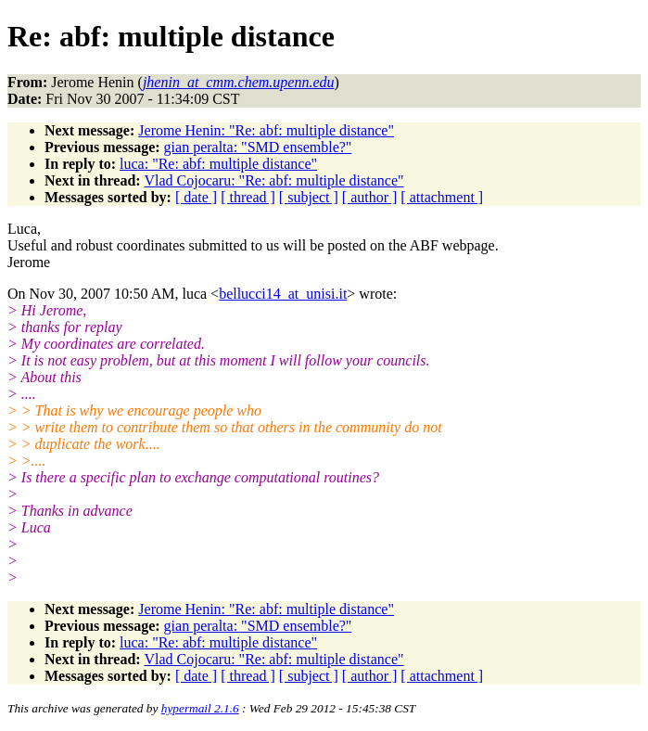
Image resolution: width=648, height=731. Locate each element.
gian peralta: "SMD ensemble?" (258, 147)
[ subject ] (308, 197)
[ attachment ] (441, 197)
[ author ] (370, 197)
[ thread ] (248, 197)
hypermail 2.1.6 (200, 708)
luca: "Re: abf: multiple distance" (218, 164)
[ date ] (196, 197)
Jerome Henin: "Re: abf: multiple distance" (266, 130)
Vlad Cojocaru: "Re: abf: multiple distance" (273, 180)
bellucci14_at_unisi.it (283, 293)
